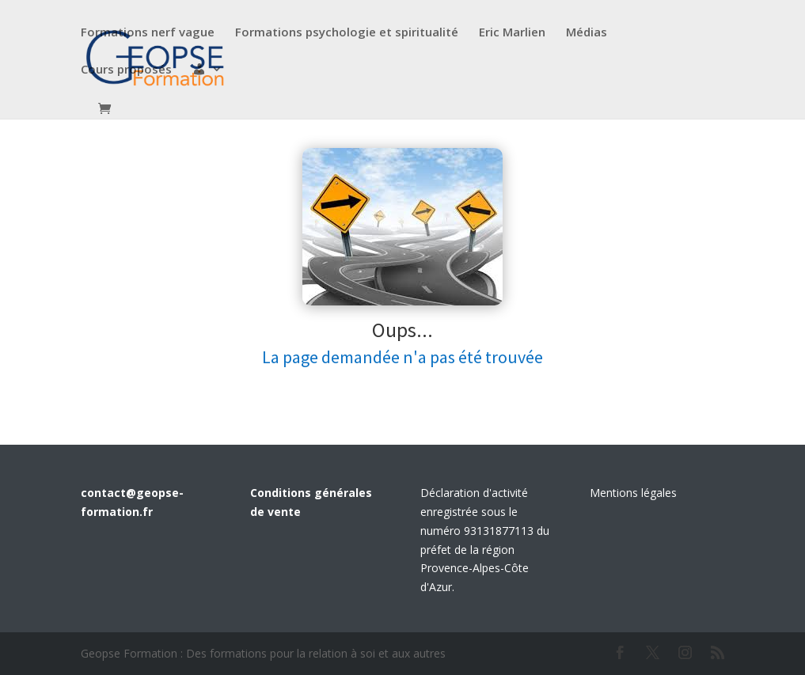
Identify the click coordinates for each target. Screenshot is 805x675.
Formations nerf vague (148, 33)
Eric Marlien (512, 33)
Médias (586, 33)
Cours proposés (126, 70)
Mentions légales (633, 492)
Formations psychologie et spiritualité (346, 33)
